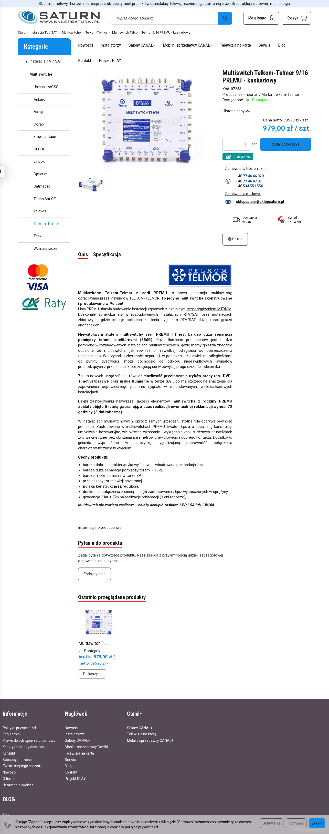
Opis (83, 255)
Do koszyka (92, 674)
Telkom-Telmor (286, 94)
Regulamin (11, 734)
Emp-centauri (45, 136)
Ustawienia (272, 823)
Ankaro (40, 99)
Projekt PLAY (110, 60)
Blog (281, 45)
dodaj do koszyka (286, 144)
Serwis (264, 45)
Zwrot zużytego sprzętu (22, 766)
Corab (39, 124)
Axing (38, 111)
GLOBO (40, 149)
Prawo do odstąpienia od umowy (29, 740)
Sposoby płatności (17, 759)
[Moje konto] (261, 18)
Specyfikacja (107, 255)
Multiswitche (40, 74)
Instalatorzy (111, 45)
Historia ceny (235, 111)
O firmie (9, 778)
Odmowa (296, 823)
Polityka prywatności (19, 728)
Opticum (41, 174)
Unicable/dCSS (46, 87)
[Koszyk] (296, 18)
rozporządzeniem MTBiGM (209, 309)
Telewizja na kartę (235, 45)
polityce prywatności (141, 827)
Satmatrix (42, 186)
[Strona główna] (59, 18)
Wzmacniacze (45, 248)
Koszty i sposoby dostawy (23, 747)
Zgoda (317, 823)
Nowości (85, 45)
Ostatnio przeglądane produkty (112, 597)
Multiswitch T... (93, 643)
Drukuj (235, 239)
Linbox (39, 161)
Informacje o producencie (100, 527)
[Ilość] (236, 144)
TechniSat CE (45, 199)
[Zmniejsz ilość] (245, 144)
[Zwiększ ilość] (226, 144)
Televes (40, 211)
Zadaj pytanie (94, 574)
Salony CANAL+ (142, 45)
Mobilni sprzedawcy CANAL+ (187, 45)
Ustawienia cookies (18, 785)
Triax (37, 236)
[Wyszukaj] (225, 18)
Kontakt (84, 60)
